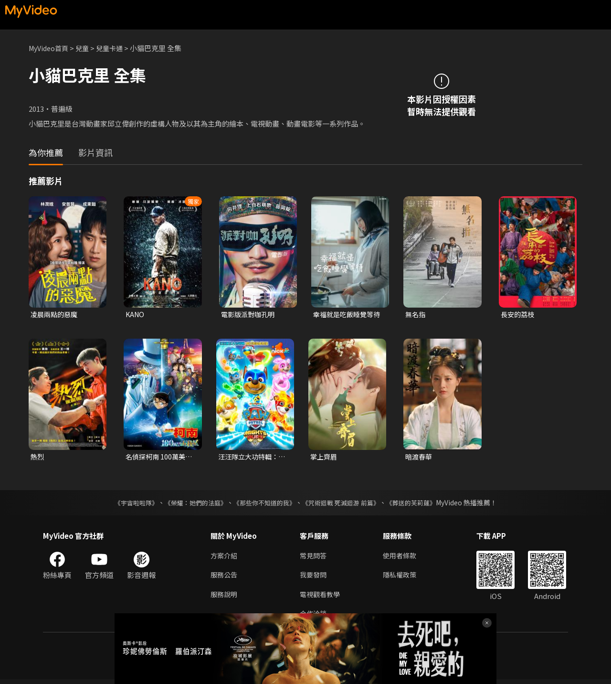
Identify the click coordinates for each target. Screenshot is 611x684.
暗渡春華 (419, 458)
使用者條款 (403, 558)
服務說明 (225, 598)
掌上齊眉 (324, 458)
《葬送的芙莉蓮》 (420, 504)
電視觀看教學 (321, 598)
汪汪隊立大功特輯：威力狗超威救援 (250, 458)
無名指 (416, 315)
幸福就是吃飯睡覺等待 (345, 315)
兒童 (86, 48)
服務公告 (225, 578)
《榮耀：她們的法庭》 (190, 504)
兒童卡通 (115, 48)
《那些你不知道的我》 (263, 504)
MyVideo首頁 (50, 48)
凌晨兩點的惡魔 (56, 315)
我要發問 (314, 578)
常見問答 (314, 558)
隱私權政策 (403, 578)
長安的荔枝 (519, 315)
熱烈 (38, 458)
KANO (136, 315)
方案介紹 (225, 558)
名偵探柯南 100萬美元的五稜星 (161, 458)
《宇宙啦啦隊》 (126, 504)
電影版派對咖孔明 (249, 315)
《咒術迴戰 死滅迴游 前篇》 (345, 504)
